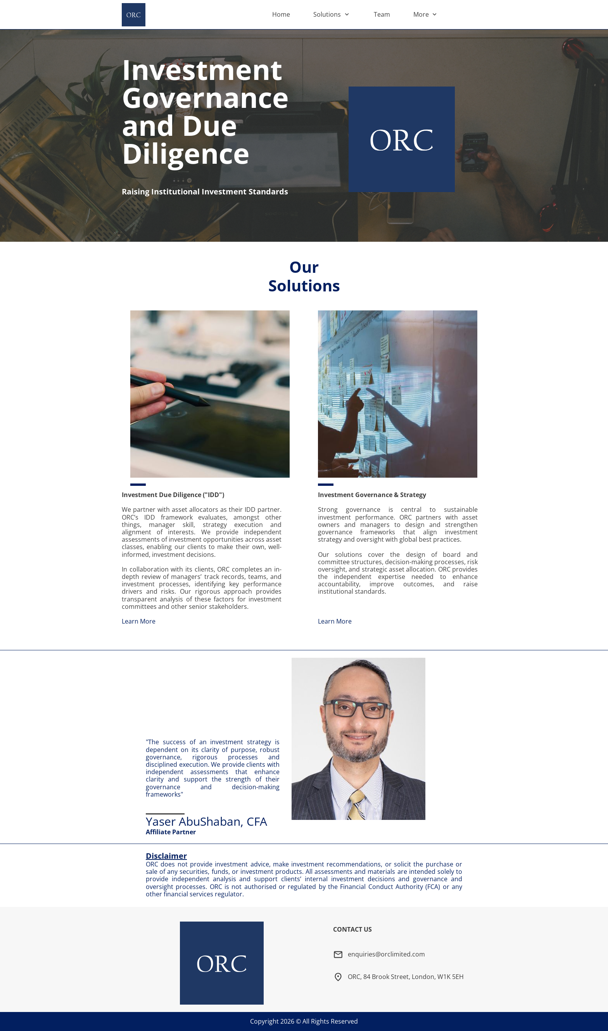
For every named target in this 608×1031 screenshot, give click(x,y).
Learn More (138, 621)
